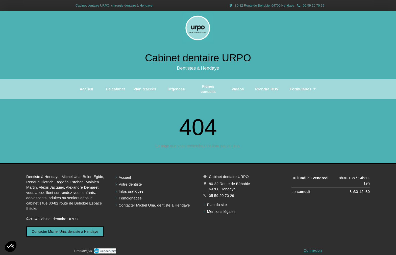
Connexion (313, 250)
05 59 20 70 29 (221, 195)
